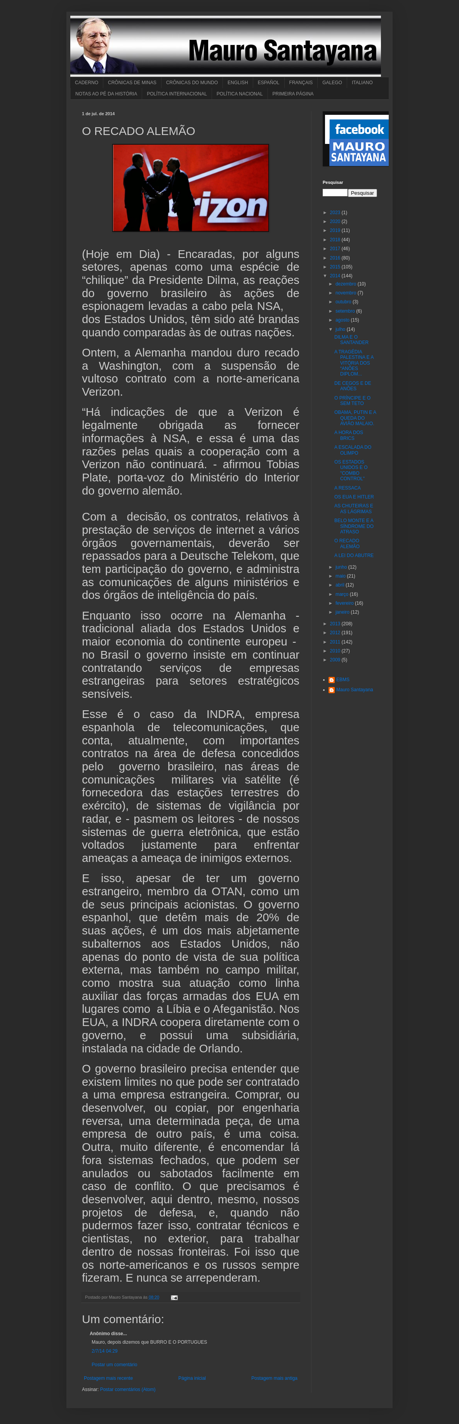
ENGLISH (238, 82)
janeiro (343, 612)
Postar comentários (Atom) (128, 1389)
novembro (347, 293)
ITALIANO (362, 82)
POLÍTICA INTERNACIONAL (177, 94)
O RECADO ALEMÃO (347, 543)
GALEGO (332, 82)
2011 (336, 642)
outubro (344, 302)
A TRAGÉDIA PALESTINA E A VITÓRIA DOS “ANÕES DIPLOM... (354, 363)
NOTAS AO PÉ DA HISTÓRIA (106, 94)
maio (341, 576)
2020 (336, 221)
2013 (336, 623)
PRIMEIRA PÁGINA (293, 94)
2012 (336, 632)
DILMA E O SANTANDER (351, 339)
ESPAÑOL (269, 82)
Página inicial (192, 1378)
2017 (336, 248)
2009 (336, 660)
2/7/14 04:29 (105, 1351)
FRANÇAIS (301, 82)
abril (341, 585)
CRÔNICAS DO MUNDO (192, 82)
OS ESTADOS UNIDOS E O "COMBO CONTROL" (351, 470)
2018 (336, 239)
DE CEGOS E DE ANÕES (352, 386)
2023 (336, 212)
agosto (343, 320)
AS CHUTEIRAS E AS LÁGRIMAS (353, 508)
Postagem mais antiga (274, 1378)
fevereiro (345, 603)
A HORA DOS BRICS (348, 435)
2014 (336, 276)
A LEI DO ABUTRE (354, 555)
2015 (336, 267)
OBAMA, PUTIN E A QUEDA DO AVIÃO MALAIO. (355, 418)
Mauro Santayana (354, 689)
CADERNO (86, 82)
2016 (336, 258)
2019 (336, 230)
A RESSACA (347, 488)
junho (342, 567)
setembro (346, 311)
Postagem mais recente (108, 1378)
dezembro (347, 284)
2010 (336, 651)
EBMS (342, 679)
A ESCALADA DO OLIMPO (352, 450)
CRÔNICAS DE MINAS (132, 82)
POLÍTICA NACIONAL (240, 94)
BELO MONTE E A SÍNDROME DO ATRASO (354, 526)
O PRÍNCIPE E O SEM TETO (352, 400)
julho (341, 329)
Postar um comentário (114, 1364)
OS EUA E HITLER (354, 497)
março (343, 594)
